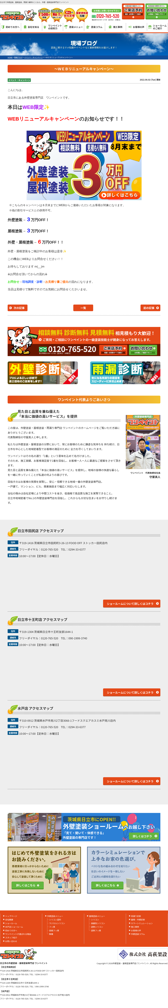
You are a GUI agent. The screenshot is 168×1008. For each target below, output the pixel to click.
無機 (51, 934)
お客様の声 (136, 27)
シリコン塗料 (55, 919)
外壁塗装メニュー (55, 916)
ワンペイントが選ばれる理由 (18, 934)
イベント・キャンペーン (19, 80)
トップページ (11, 916)
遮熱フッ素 (96, 930)
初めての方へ (10, 27)
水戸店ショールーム (14, 926)
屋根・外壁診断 (138, 919)
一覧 (83, 308)
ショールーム (11, 923)
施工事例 (115, 27)
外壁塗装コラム (138, 934)
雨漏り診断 (136, 916)
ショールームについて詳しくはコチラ (130, 604)
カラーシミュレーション (142, 923)
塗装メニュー (73, 27)
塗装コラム (94, 27)
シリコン (95, 919)
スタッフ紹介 (11, 937)
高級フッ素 (54, 930)
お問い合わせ (11, 941)
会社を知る (31, 27)
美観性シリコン (98, 923)
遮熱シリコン (97, 926)
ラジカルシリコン (57, 923)
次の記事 (19, 308)
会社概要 (9, 919)
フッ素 (52, 926)
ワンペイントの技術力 (52, 27)
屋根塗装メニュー (97, 916)
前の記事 (148, 308)
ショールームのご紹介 (157, 27)
